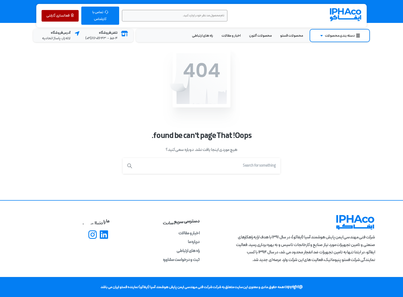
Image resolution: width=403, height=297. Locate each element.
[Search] (208, 166)
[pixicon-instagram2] (92, 235)
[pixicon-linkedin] (104, 235)
